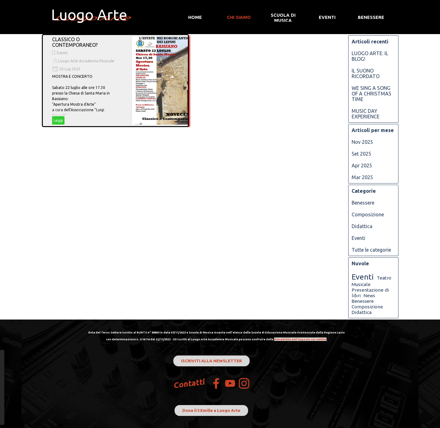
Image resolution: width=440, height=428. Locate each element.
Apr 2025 (362, 165)
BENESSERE (371, 17)
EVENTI (327, 17)
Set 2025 (361, 154)
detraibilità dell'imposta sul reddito (300, 339)
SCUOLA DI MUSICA (283, 17)
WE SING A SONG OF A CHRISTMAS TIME (371, 93)
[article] (115, 80)
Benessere (363, 202)
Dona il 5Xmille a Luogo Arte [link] (211, 410)
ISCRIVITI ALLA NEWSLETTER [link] (211, 361)
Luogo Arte (89, 14)
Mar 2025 (362, 177)
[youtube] (230, 383)
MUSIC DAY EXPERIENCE (366, 113)
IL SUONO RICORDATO (366, 73)
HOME (195, 17)
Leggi (58, 120)
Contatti (189, 383)
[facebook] (216, 383)
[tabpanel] (217, 335)
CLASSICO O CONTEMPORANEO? (75, 42)
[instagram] (244, 383)
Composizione (368, 214)
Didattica (362, 226)
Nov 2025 (362, 142)
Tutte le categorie (371, 250)
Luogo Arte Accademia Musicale (86, 61)
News (369, 295)
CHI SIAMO (239, 17)
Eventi (62, 53)
